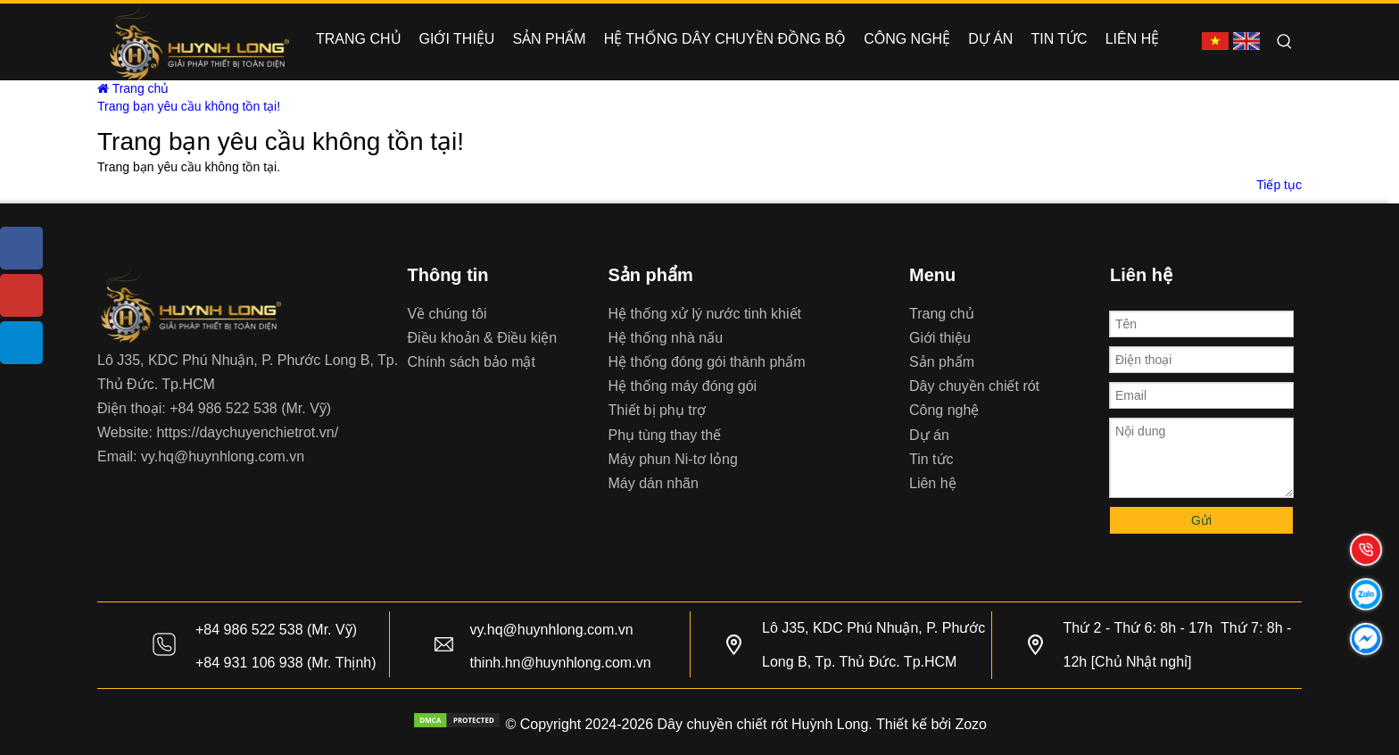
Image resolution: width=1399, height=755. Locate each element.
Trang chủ (133, 88)
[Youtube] (21, 295)
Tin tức (931, 459)
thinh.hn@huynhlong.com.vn (560, 662)
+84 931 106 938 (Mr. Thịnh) (286, 662)
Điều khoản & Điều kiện (483, 337)
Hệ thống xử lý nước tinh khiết (705, 313)
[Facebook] (21, 248)
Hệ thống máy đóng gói (682, 386)
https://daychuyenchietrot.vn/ (247, 432)
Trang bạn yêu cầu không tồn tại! (188, 106)
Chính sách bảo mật (471, 361)
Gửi (1201, 520)
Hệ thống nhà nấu (666, 337)
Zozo (971, 724)
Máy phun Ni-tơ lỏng (673, 459)
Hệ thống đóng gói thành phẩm (707, 361)
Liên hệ (932, 483)
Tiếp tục (1279, 185)
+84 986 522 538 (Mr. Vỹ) (250, 408)
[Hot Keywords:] (1285, 42)
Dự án (929, 435)
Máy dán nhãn (653, 483)
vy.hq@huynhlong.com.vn (222, 456)
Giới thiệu (940, 337)
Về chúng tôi (447, 313)
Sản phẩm (941, 361)
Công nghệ (944, 410)
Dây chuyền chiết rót (974, 386)
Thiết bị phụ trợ (657, 410)
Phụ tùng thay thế (665, 435)
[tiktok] (21, 342)
